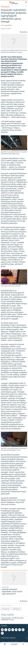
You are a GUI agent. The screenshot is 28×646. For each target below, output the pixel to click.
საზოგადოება (5, 6)
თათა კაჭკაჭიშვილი (6, 25)
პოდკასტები (14, 644)
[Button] (23, 32)
